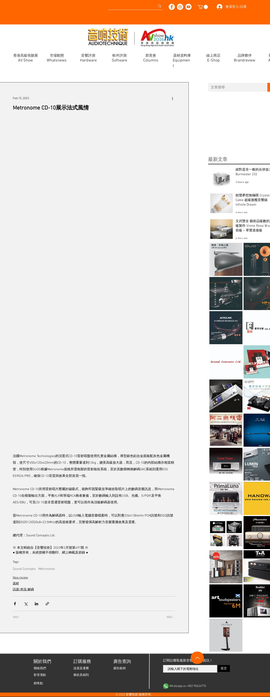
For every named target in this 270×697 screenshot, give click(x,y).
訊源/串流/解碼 (23, 589)
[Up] (197, 658)
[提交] (224, 668)
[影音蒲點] (40, 675)
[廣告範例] (119, 668)
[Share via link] (47, 604)
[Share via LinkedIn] (36, 604)
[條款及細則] (81, 675)
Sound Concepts (24, 569)
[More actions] (172, 98)
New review (20, 578)
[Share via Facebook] (15, 604)
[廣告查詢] (122, 661)
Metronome (46, 569)
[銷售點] (38, 683)
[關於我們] (42, 661)
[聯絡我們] (40, 668)
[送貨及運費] (81, 668)
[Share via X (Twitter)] (26, 604)
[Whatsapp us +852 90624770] (196, 686)
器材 (16, 583)
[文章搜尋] (234, 87)
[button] (203, 7)
